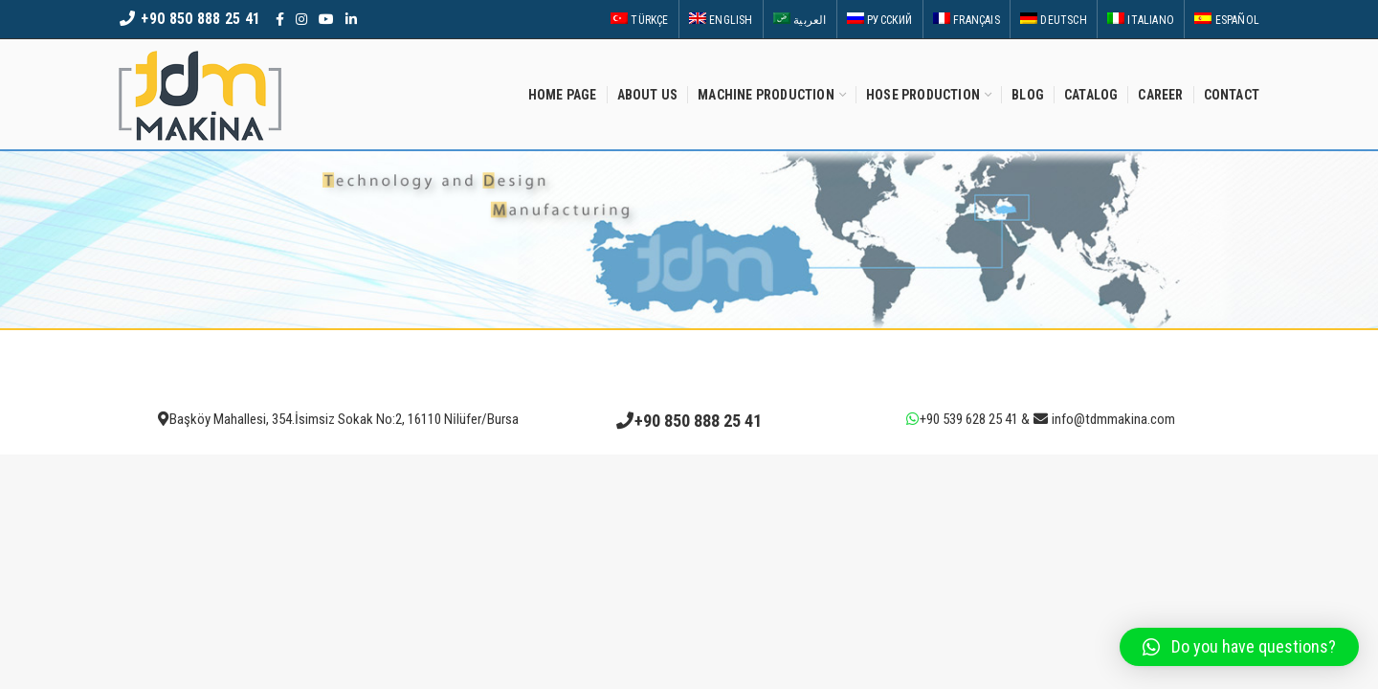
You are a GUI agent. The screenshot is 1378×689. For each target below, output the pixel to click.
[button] (1239, 647)
